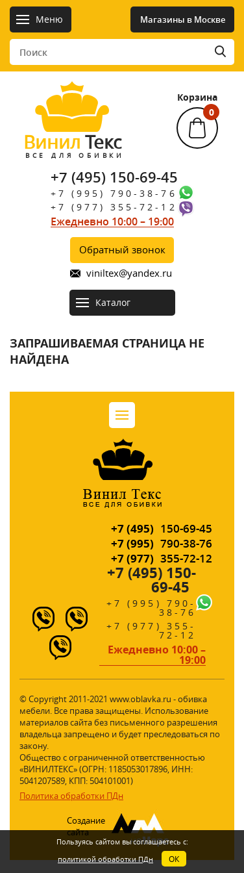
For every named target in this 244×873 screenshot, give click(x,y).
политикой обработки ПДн (105, 859)
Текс (73, 145)
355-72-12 (161, 558)
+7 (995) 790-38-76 (114, 193)
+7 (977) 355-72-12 (114, 207)
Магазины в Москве (182, 19)
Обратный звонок (122, 249)
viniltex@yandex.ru (129, 273)
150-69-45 (161, 528)
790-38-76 (161, 543)
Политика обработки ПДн (71, 796)
